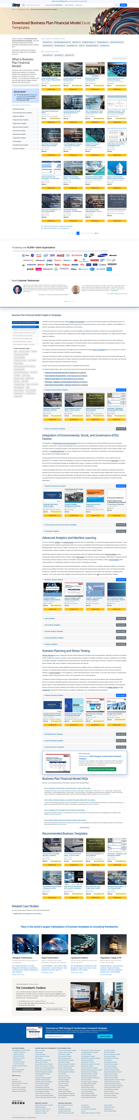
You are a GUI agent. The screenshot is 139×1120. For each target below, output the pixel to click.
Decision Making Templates (64, 1058)
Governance (33, 372)
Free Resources (85, 1105)
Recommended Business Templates (22, 341)
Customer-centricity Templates (65, 1052)
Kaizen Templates (62, 1097)
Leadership (103, 968)
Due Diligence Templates (64, 1062)
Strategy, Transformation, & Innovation (44, 1105)
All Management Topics (23, 9)
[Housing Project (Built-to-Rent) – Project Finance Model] (51, 69)
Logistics (85, 970)
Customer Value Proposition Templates (67, 1050)
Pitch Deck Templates (86, 1079)
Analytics (34, 351)
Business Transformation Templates (43, 1070)
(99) (62, 42)
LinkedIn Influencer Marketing (19, 1087)
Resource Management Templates (112, 1054)
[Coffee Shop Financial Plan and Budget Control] (117, 135)
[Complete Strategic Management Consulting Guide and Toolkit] (74, 496)
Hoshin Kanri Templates (63, 1081)
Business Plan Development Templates (44, 1066)
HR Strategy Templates (63, 1079)
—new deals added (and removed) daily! (69, 1)
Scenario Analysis (18, 390)
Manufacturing (29, 378)
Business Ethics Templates (41, 1062)
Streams (14, 1067)
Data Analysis (32, 360)
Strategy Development (21, 966)
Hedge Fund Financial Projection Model (92, 144)
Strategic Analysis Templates (111, 1074)
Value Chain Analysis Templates (111, 1093)
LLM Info (83, 1111)
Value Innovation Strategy (110, 1111)
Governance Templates (63, 1075)
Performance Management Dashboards (90, 1077)
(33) (60, 45)
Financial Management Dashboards (66, 1072)
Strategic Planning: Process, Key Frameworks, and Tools (52, 714)
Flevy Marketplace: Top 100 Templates (21, 1050)
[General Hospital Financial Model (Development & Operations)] (73, 102)
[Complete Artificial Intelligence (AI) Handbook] (52, 590)
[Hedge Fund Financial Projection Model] (95, 135)
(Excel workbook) (65, 372)
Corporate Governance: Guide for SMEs (50, 505)
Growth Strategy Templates (64, 1077)
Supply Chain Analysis (85, 968)
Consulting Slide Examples (64, 1109)
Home (13, 9)
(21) (104, 45)
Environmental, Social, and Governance (24, 366)
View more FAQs (85, 827)
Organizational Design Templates (89, 1075)
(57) (103, 42)
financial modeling (110, 554)
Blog (24, 1089)
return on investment (99, 349)
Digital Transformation (18, 1054)
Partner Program (16, 1085)
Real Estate (25, 381)
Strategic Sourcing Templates (111, 1077)
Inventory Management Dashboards (66, 1095)
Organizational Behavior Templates (89, 1074)
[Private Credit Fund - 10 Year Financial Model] (73, 69)
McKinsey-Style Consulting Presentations (91, 1113)
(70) (89, 42)
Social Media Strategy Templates (112, 1070)
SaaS (27, 387)
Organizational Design (113, 968)
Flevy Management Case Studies (31, 913)
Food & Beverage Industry (21, 372)
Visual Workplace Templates (110, 1097)
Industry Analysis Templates (64, 1091)
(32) (72, 45)
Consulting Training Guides (64, 1111)
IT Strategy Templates (63, 1085)
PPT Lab (89, 719)
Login (116, 5)
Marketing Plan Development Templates (90, 1064)
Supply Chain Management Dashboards (113, 1085)
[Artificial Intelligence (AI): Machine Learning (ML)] (74, 590)
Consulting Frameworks (18, 1062)
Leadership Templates (86, 1054)
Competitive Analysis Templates (42, 1079)
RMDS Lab (111, 603)
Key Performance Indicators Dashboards (90, 1050)
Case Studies (61, 1107)
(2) (59, 55)
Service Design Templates (110, 1066)
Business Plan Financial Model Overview (24, 327)
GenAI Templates (62, 1074)
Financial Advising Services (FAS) (66, 1113)
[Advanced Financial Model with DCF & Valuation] (52, 400)
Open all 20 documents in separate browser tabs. (58, 226)
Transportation (18, 396)
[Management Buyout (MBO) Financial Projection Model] (95, 168)
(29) (81, 45)
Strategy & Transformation (19, 1052)
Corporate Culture (105, 972)
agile (98, 574)
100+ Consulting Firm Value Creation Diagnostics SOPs (94, 111)
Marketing (19, 972)
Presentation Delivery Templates (88, 1083)
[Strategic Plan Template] (116, 705)
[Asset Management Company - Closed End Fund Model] (73, 135)
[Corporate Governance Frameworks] (95, 496)
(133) (47, 42)
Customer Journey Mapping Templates (44, 1095)
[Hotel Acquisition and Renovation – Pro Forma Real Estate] (51, 168)
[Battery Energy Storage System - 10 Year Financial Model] (73, 168)
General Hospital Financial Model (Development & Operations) (72, 112)
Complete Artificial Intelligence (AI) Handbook (51, 599)
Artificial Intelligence (47, 966)
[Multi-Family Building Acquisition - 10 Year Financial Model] (73, 201)
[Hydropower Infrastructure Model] (51, 102)
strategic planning (112, 687)
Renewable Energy (19, 384)
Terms (16, 1089)
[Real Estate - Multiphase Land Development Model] (116, 400)
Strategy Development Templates (112, 1081)
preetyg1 (111, 508)
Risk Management (19, 387)
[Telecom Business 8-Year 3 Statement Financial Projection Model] (117, 69)
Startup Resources (108, 1109)
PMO (80, 970)
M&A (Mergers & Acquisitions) (28, 968)
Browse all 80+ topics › (47, 972)
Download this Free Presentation (102, 769)
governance (114, 460)
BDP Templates (38, 1058)
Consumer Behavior (19, 357)
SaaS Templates (108, 1060)
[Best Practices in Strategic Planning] (95, 705)
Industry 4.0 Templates (63, 1089)
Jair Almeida (112, 149)
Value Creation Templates (110, 1095)
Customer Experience (57, 968)
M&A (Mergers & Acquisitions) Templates (90, 1058)
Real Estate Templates (109, 1052)
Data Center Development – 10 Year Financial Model (51, 210)
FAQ (13, 1089)
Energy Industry (18, 363)
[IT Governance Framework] (116, 496)
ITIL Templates (61, 1087)
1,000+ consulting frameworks (38, 1001)
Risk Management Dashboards (111, 1058)
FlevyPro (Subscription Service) (19, 1066)
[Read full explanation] (104, 794)
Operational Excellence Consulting (96, 509)
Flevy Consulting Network (18, 1069)
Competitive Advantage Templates (43, 1077)
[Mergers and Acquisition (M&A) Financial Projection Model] (117, 168)
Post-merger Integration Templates (89, 1081)
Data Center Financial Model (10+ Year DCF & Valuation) (73, 887)
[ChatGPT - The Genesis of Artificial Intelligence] (95, 590)
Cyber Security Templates (64, 1054)
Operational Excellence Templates (89, 1072)
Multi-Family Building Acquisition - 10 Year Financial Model (73, 211)
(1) (48, 55)
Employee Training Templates (65, 1068)
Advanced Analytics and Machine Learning (24, 332)
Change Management (106, 966)
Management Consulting (41, 1113)
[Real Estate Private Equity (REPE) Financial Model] (51, 135)
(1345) (69, 55)
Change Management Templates (42, 1074)
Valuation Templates (109, 1091)
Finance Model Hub (114, 116)
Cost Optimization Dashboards (42, 1087)
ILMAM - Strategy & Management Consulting (56, 509)
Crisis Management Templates (42, 1091)
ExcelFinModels (91, 83)
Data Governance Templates (65, 1056)
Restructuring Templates (110, 1056)
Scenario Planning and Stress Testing (22, 335)
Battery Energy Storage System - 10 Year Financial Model (72, 178)
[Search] (34, 5)
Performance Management (30, 970)
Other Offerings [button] (69, 5)
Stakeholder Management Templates (112, 1072)
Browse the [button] (53, 5)
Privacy (20, 1089)
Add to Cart (51, 89)
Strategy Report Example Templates (112, 1083)
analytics (57, 542)
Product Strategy (108, 1105)
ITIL (60, 970)
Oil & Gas (16, 381)
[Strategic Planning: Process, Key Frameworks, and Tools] (52, 705)
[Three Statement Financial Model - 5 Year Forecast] (74, 400)
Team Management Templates (111, 1089)
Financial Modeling (19, 369)
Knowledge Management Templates (89, 1052)
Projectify (111, 83)
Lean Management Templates (88, 1056)
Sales (13, 972)
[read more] (84, 291)
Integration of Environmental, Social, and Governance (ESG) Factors (26, 329)
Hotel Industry (26, 375)
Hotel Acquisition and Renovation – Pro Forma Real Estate (51, 178)
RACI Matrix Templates (109, 1050)
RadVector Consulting (93, 603)
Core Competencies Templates (42, 1083)
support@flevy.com (22, 1091)
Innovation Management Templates (66, 1093)
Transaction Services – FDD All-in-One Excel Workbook (116, 111)
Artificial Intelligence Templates (42, 1056)
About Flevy (79, 5)
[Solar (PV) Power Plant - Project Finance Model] (95, 878)
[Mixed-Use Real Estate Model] (117, 201)
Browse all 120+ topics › (18, 974)
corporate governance (57, 451)
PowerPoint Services (17, 1071)
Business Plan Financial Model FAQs (22, 338)
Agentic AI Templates (40, 1050)
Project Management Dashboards (89, 1095)
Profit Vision (46, 83)
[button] (64, 301)
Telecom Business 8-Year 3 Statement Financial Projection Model (115, 79)
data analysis (80, 557)
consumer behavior (54, 672)
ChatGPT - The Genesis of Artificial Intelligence (94, 599)
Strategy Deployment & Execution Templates (114, 1079)
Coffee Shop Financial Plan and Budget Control (116, 144)
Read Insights (121, 390)
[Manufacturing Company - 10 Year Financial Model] (117, 878)
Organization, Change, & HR (42, 1111)
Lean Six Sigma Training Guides (88, 1109)
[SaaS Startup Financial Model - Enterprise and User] (52, 878)
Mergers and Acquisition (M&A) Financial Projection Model (115, 178)
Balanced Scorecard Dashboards (43, 1060)
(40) (48, 45)
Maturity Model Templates (87, 1066)
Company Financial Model (21, 354)
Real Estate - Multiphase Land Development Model (115, 409)
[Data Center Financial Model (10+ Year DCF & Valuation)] (73, 878)
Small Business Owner (109, 1107)
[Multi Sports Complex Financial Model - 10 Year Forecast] (95, 201)
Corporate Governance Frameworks (93, 505)
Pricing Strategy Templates (87, 1085)
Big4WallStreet (69, 891)
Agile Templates (39, 1052)
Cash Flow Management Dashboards (44, 1072)
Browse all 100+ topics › (106, 974)
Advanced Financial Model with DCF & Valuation (51, 409)
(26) (92, 45)
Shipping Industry (18, 393)
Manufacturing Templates (87, 1060)
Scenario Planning (30, 390)
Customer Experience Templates (42, 1093)
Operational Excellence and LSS (42, 1109)
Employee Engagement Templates (66, 1066)
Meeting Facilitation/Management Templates (91, 1070)
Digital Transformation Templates (66, 1060)
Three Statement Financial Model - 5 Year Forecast (73, 409)
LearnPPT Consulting (71, 603)
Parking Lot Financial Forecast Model (92, 79)
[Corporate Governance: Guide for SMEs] (52, 496)
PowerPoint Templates (18, 1064)
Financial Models (16, 1060)
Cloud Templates (39, 1075)
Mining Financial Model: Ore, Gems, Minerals (95, 409)
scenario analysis (114, 559)
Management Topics (17, 1081)
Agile (15, 351)
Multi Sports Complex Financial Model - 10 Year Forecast (93, 211)
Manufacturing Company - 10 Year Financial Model (117, 887)
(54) (117, 42)
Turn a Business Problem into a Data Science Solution (116, 599)
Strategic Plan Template (114, 714)
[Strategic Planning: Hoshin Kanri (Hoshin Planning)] (74, 705)
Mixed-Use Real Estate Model (116, 209)
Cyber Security (58, 966)
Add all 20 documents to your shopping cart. (57, 228)
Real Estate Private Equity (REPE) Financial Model (50, 144)
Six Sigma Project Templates (111, 1068)
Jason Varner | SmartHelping (50, 116)
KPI (13, 966)
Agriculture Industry (24, 351)
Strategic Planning (30, 393)
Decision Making (115, 972)
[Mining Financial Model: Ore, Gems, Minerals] (95, 400)
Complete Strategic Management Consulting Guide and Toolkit (72, 506)
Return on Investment (32, 384)
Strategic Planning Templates (111, 1075)
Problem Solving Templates (87, 1087)
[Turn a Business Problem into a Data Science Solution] (116, 590)
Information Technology (48, 970)
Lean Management (85, 1107)
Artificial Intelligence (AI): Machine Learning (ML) (73, 599)
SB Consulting (90, 116)
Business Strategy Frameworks (65, 1105)
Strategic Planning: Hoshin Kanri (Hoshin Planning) (73, 714)
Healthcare (17, 375)
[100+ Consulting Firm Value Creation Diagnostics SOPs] (95, 102)
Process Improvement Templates (89, 1089)
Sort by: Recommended (119, 58)
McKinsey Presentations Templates (89, 1068)
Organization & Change (18, 1058)
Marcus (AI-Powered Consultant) (19, 1083)
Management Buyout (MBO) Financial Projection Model (94, 177)
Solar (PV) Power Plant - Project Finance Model (93, 887)
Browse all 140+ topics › (77, 972)
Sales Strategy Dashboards (110, 1062)
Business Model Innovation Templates (44, 1064)
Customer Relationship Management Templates (46, 1097)
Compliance (103, 970)
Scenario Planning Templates (111, 1064)
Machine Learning (19, 378)
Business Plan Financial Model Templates (45, 1068)
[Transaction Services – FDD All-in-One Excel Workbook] (117, 102)
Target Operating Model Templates (112, 1087)
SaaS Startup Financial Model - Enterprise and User (52, 887)
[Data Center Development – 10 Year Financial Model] (51, 201)
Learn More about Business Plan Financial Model (25, 85)
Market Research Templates (87, 1062)
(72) (76, 42)
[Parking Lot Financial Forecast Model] (95, 69)
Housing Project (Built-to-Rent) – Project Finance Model (51, 79)
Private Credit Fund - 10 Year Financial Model (73, 79)
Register (123, 5)
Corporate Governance (20, 360)
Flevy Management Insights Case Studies (24, 344)
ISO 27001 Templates (63, 1083)
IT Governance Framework (115, 504)
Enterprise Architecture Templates (66, 1070)
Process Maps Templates (87, 1091)
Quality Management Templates (88, 1097)
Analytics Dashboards (40, 1054)
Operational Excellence (18, 1056)
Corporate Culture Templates (42, 1085)
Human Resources (118, 966)
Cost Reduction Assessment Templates (44, 1089)
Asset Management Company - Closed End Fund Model (73, 144)
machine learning (68, 542)
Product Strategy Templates (87, 1093)
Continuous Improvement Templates (43, 1081)
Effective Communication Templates (66, 1064)
